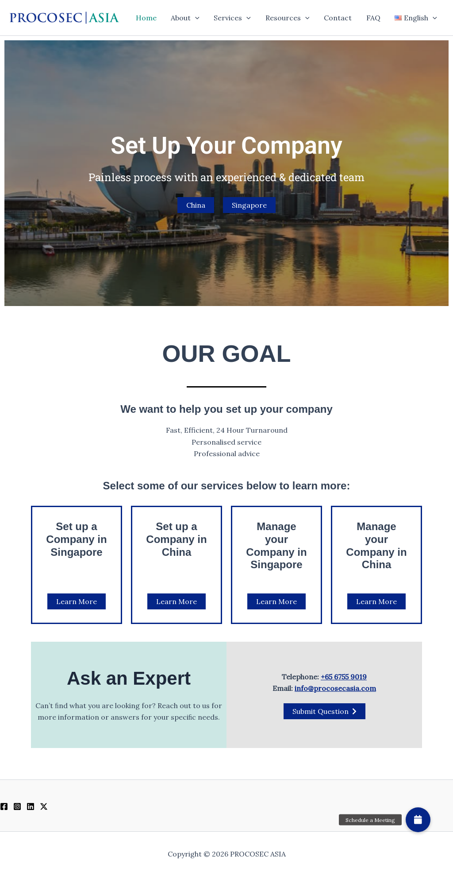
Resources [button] (288, 17)
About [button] (187, 17)
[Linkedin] (31, 806)
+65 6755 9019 (344, 676)
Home (148, 17)
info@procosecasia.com (335, 688)
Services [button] (233, 17)
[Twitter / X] (44, 806)
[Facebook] (4, 806)
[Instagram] (17, 806)
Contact (339, 17)
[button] (196, 17)
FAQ (374, 17)
